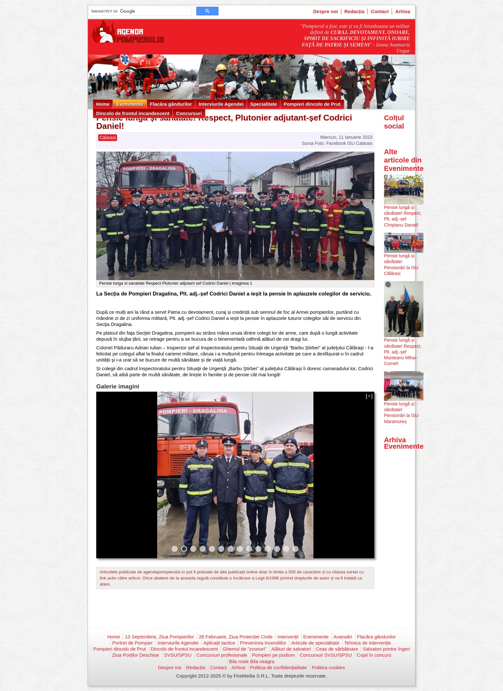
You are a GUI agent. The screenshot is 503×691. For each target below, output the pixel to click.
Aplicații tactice (219, 642)
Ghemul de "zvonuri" (245, 649)
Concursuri (189, 113)
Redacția (355, 11)
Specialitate (263, 104)
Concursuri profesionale (221, 655)
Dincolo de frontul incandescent (132, 113)
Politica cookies (328, 667)
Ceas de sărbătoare (337, 649)
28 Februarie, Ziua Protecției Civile (236, 636)
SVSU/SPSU (178, 655)
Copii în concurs (374, 655)
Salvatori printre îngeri (386, 649)
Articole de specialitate (315, 642)
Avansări (343, 636)
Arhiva (402, 11)
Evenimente (129, 104)
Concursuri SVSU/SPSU (326, 655)
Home (103, 104)
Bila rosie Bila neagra (252, 661)
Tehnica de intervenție (367, 642)
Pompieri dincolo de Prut (312, 104)
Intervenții (287, 636)
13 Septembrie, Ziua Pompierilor (159, 636)
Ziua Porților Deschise (135, 655)
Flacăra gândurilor (171, 104)
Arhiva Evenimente (404, 443)
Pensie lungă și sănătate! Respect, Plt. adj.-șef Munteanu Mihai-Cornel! (403, 351)
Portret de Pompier (132, 642)
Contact (380, 11)
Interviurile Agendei (221, 104)
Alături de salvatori (291, 649)
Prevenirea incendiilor (263, 642)
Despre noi (325, 11)
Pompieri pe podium (273, 655)
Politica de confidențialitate (278, 667)
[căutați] (139, 11)
